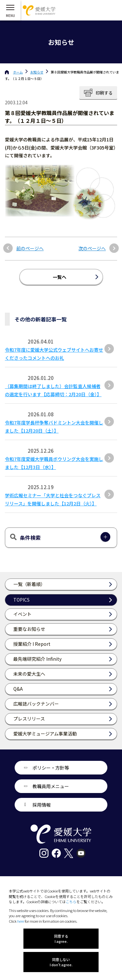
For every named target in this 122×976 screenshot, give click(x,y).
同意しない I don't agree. (61, 962)
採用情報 (42, 804)
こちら (71, 901)
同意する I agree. (61, 938)
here (20, 921)
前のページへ (30, 248)
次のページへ (92, 248)
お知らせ (36, 72)
